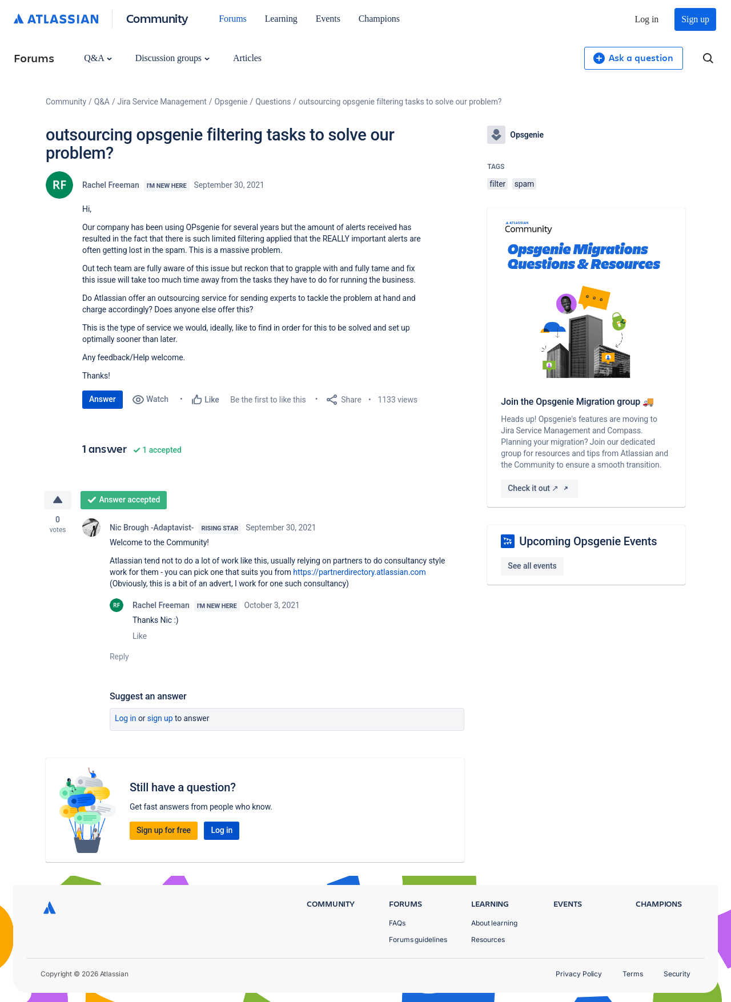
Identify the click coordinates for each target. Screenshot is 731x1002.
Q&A (97, 58)
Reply (119, 656)
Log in (647, 19)
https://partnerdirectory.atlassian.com (360, 572)
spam (525, 183)
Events (328, 18)
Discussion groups (172, 58)
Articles (247, 58)
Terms (632, 973)
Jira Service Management (162, 101)
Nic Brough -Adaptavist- (152, 527)
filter (497, 183)
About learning (494, 923)
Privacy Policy (579, 973)
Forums (232, 18)
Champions (379, 18)
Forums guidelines (418, 939)
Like (139, 636)
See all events (532, 565)
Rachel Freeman (110, 185)
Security (677, 973)
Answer (102, 399)
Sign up (695, 19)
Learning (281, 18)
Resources (488, 939)
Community (157, 18)
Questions (273, 101)
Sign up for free (163, 830)
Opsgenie (231, 101)
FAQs (397, 923)
